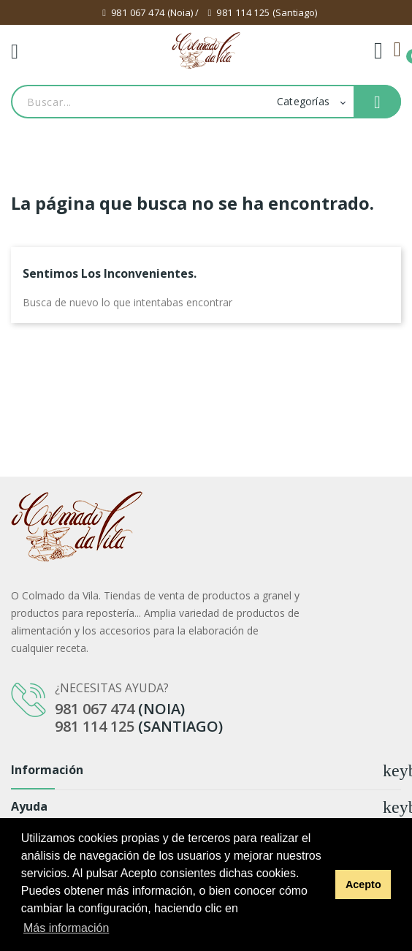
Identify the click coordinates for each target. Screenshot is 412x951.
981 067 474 (137, 12)
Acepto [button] (363, 884)
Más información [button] (66, 928)
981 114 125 (243, 12)
